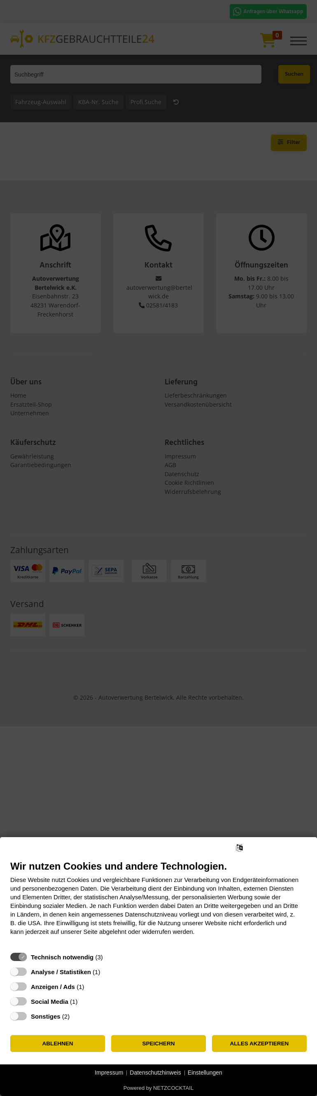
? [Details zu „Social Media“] (85, 1001)
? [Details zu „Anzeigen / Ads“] (91, 987)
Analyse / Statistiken (61, 971)
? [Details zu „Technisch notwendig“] (110, 957)
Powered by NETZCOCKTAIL (158, 1088)
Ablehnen (57, 1043)
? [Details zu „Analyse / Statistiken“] (108, 972)
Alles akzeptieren (259, 1043)
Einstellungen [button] (205, 1072)
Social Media (49, 1001)
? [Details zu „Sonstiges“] (77, 1016)
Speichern (158, 1043)
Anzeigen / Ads (53, 986)
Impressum (109, 1072)
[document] (158, 904)
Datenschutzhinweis (155, 1072)
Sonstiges (46, 1016)
